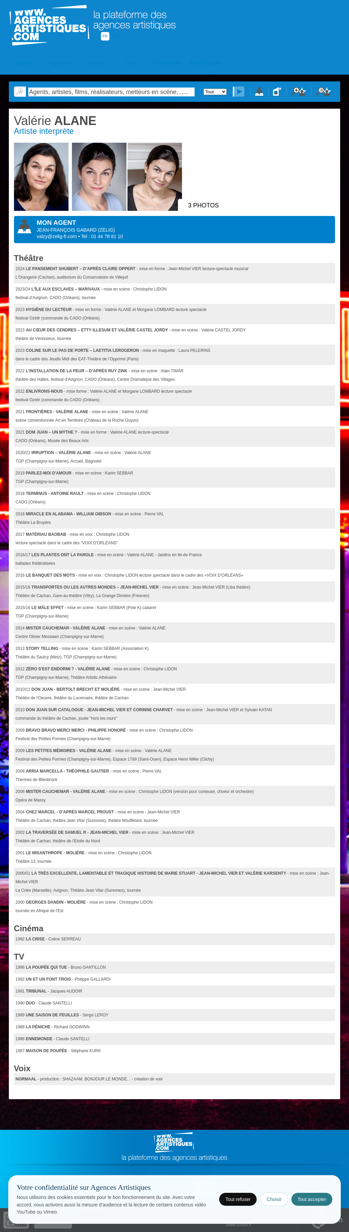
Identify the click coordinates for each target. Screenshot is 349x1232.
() (106, 230)
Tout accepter (312, 1199)
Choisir (274, 1199)
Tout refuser (238, 1199)
